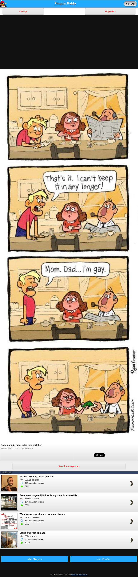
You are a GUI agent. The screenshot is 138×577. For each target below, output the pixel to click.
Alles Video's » (103, 559)
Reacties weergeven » (69, 466)
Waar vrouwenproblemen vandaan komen (43, 514)
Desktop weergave (79, 574)
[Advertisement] (69, 42)
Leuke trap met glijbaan (32, 533)
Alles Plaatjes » (34, 559)
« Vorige (23, 11)
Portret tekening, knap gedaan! (37, 476)
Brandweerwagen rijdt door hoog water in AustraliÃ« (49, 495)
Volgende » (110, 11)
